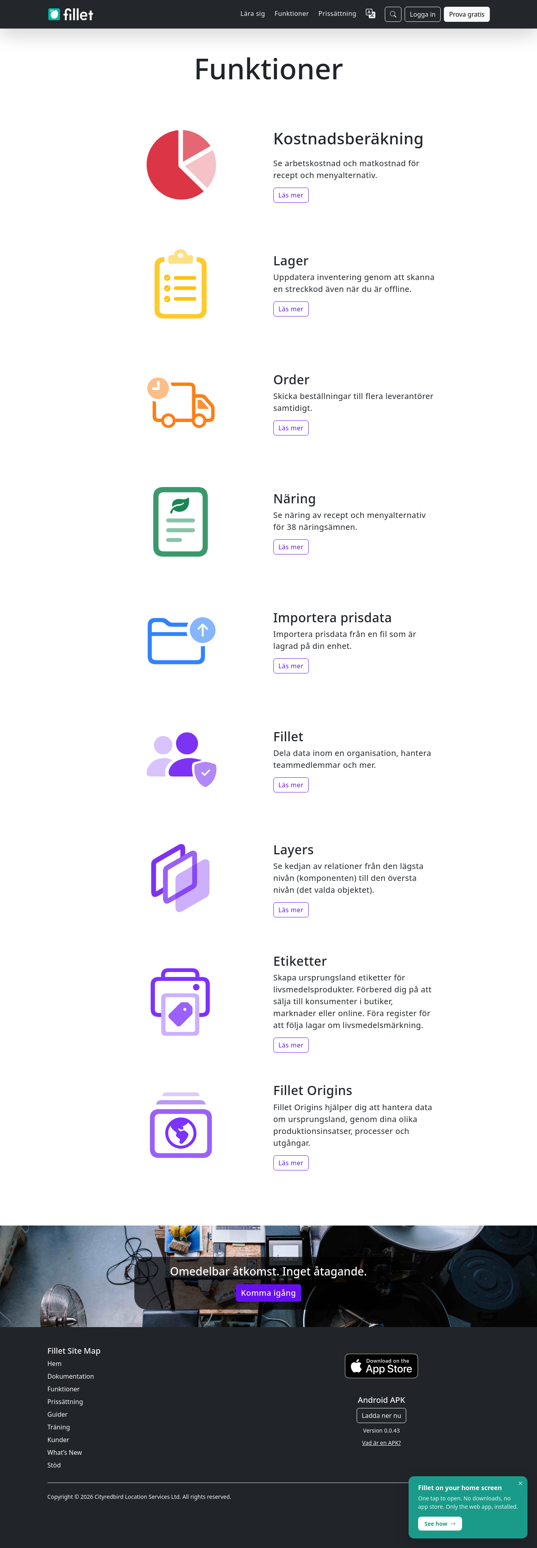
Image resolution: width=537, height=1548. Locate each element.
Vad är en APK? (381, 1442)
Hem (55, 1363)
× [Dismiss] (520, 1483)
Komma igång (268, 1292)
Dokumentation (71, 1376)
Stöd (54, 1465)
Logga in (423, 14)
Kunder (58, 1439)
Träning (59, 1427)
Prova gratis (466, 14)
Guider (58, 1414)
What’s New (65, 1452)
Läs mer (291, 195)
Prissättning (338, 13)
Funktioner (64, 1389)
